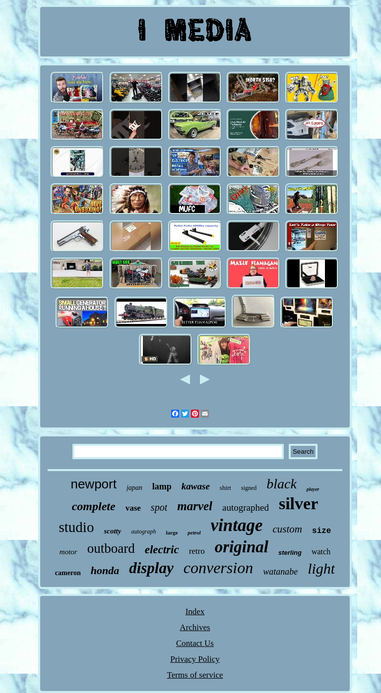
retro (197, 551)
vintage (237, 525)
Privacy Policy (195, 659)
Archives (195, 627)
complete (94, 506)
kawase (196, 486)
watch (321, 551)
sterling (290, 552)
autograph (143, 531)
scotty (112, 531)
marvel (194, 506)
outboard (111, 548)
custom (288, 529)
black (281, 483)
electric (162, 549)
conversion (218, 568)
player (313, 489)
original (241, 547)
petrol (194, 532)
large (172, 532)
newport (93, 484)
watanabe (280, 572)
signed (248, 487)
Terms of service (195, 675)
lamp (162, 486)
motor (68, 552)
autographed (245, 507)
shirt (225, 487)
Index (195, 611)
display (151, 568)
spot (159, 507)
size (321, 531)
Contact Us (195, 643)
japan (134, 487)
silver (298, 503)
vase (133, 508)
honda (105, 570)
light (321, 568)
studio (76, 527)
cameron (68, 573)
